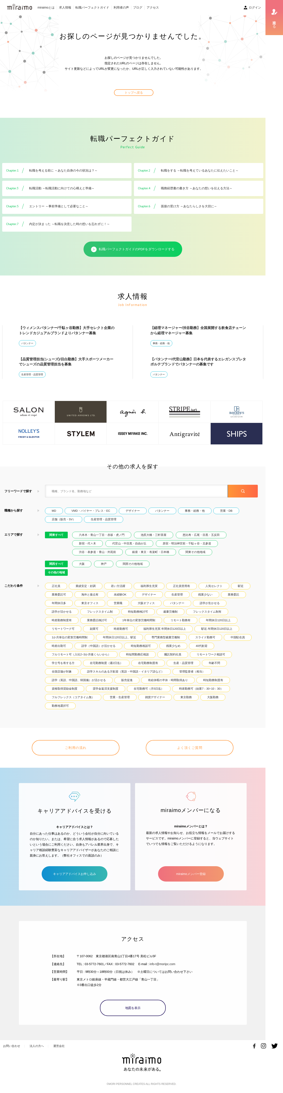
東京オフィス (89, 603)
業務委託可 (59, 594)
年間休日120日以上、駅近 (119, 637)
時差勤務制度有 (62, 620)
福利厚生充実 (149, 586)
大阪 (82, 563)
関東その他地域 (195, 552)
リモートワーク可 (63, 628)
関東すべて (56, 535)
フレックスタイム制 (100, 611)
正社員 (56, 586)
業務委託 (233, 594)
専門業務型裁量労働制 (165, 637)
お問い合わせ (11, 1046)
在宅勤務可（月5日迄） (149, 688)
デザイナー (133, 510)
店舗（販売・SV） (63, 519)
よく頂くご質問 (190, 748)
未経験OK (120, 594)
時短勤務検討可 (138, 611)
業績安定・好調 (86, 586)
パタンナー (27, 343)
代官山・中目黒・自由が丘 (129, 543)
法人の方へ (37, 1046)
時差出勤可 (59, 646)
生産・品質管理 (183, 663)
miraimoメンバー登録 (191, 874)
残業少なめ (173, 646)
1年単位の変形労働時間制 (138, 620)
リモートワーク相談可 (211, 654)
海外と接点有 (89, 594)
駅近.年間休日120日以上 (216, 628)
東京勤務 (186, 697)
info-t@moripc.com (162, 964)
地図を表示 (133, 1008)
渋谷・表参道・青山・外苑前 (97, 552)
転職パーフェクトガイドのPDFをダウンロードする (132, 249)
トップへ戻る (134, 92)
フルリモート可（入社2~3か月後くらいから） (81, 654)
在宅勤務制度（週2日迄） (106, 663)
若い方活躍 (118, 586)
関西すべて (56, 563)
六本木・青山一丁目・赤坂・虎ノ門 (102, 535)
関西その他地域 (133, 563)
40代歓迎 (201, 646)
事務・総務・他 (161, 343)
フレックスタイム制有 (207, 611)
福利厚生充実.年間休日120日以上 (164, 628)
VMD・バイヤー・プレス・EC (90, 510)
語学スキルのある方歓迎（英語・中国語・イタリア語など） (125, 671)
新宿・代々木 (87, 543)
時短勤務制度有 (213, 680)
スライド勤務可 (205, 637)
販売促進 (127, 680)
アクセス (153, 7)
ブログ (137, 7)
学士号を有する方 (63, 663)
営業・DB (226, 510)
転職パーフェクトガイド (92, 7)
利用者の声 (121, 7)
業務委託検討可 (97, 620)
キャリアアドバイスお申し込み (74, 874)
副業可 (94, 628)
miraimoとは (46, 7)
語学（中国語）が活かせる (98, 646)
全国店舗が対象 (62, 671)
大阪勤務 (213, 697)
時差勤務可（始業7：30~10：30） (201, 688)
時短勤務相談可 (141, 646)
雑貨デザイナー (155, 697)
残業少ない (205, 594)
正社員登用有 (181, 586)
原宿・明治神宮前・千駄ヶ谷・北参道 (187, 543)
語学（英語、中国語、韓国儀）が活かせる (79, 680)
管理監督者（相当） (192, 671)
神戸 (104, 563)
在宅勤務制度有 (148, 663)
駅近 (241, 586)
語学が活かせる (62, 611)
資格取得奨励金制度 (64, 688)
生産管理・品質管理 (32, 374)
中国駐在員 (238, 637)
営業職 (118, 603)
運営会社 (59, 1046)
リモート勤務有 (180, 620)
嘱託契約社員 (172, 654)
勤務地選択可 (60, 705)
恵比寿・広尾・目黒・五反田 (201, 535)
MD (54, 510)
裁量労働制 (170, 611)
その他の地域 (56, 572)
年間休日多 (59, 603)
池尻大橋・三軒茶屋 (153, 535)
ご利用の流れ (76, 748)
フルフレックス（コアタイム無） (73, 697)
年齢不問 (214, 663)
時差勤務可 (121, 628)
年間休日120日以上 (218, 620)
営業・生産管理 (120, 697)
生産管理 (177, 594)
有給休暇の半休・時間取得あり (168, 680)
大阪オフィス (146, 603)
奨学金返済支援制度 (105, 688)
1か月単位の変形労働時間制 (69, 637)
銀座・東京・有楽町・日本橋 (150, 552)
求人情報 (65, 7)
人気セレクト (213, 586)
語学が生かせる (210, 603)
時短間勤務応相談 (137, 654)
